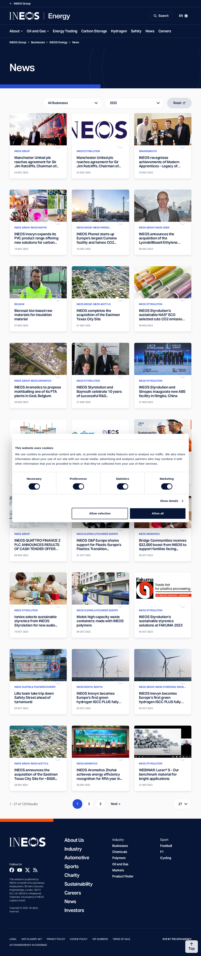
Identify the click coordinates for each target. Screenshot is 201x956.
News (149, 31)
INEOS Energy (58, 42)
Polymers (119, 858)
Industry (73, 849)
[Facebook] (11, 870)
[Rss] (35, 870)
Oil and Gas (36, 31)
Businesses (38, 42)
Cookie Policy (79, 939)
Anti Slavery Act (31, 939)
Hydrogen (119, 31)
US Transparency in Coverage (28, 945)
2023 (113, 103)
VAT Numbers (100, 939)
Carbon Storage (94, 31)
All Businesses (58, 103)
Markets (118, 870)
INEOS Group (17, 42)
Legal (13, 939)
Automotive (76, 858)
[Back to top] (191, 946)
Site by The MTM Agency (177, 939)
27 (180, 804)
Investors (74, 910)
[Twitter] (27, 870)
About (14, 31)
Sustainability (78, 884)
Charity (71, 875)
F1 (162, 852)
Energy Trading (65, 31)
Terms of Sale (121, 939)
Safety (136, 31)
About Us (74, 840)
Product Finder (122, 876)
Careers (164, 31)
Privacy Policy (56, 939)
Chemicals (119, 852)
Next (117, 805)
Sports (71, 866)
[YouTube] (19, 870)
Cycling (165, 858)
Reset (179, 103)
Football (166, 846)
